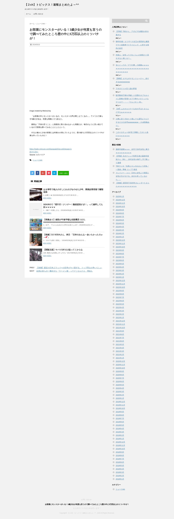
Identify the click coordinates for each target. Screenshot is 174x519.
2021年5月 (120, 344)
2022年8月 (120, 294)
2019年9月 (120, 412)
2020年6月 (120, 381)
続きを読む (34, 152)
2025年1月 (120, 196)
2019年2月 (120, 435)
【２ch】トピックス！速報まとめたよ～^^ (52, 4)
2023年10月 (120, 247)
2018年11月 (120, 445)
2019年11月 (120, 405)
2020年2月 (120, 395)
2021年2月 (120, 355)
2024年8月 (120, 213)
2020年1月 (120, 398)
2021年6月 (120, 341)
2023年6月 (120, 260)
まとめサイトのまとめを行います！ (87, 508)
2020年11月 (120, 365)
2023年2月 (120, 274)
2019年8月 (120, 415)
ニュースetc (37, 160)
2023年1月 (120, 277)
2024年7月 (120, 217)
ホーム (28, 14)
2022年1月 (120, 318)
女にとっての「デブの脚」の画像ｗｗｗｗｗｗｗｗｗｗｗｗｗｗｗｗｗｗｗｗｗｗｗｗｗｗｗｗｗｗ (132, 68)
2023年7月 (120, 257)
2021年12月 (120, 321)
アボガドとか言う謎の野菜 (126, 89)
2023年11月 (120, 244)
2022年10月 (120, 287)
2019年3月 (120, 432)
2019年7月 (120, 418)
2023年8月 (120, 254)
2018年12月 (120, 442)
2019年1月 (120, 439)
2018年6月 (120, 462)
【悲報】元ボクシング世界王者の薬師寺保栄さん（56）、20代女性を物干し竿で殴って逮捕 (132, 159)
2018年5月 (120, 466)
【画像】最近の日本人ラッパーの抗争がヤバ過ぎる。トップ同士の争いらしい (69, 268)
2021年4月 (120, 348)
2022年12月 (120, 281)
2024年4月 (120, 227)
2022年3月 (120, 311)
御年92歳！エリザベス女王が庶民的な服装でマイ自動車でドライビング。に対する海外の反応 (132, 44)
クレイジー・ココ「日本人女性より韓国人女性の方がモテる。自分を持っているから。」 (132, 176)
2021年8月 (120, 334)
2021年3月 (120, 351)
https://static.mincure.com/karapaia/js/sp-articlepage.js (51, 149)
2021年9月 (120, 331)
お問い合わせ (38, 14)
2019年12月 (120, 402)
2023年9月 (120, 250)
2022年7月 (120, 297)
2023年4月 (120, 267)
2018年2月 (120, 476)
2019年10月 (120, 408)
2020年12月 (120, 361)
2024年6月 (120, 220)
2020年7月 (120, 378)
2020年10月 (120, 368)
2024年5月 (120, 223)
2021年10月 (120, 328)
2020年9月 (120, 371)
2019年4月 (120, 429)
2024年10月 (120, 207)
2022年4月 (120, 307)
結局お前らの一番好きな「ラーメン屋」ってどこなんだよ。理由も (64, 271)
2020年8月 (120, 375)
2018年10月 (120, 449)
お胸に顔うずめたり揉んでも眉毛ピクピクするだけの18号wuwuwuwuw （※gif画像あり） (132, 122)
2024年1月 (120, 237)
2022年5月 (120, 304)
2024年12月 (120, 200)
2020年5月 (120, 385)
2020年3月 (120, 392)
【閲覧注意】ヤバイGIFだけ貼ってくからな (63, 250)
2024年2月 (120, 233)
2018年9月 (120, 452)
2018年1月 (120, 479)
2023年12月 (120, 240)
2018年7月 (120, 459)
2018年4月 (120, 469)
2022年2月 (120, 314)
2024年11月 (120, 203)
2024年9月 (120, 210)
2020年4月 (120, 388)
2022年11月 (120, 284)
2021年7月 (120, 338)
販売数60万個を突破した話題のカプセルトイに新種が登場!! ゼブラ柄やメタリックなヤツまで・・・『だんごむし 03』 (132, 98)
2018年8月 (120, 455)
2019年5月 (120, 425)
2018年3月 (120, 472)
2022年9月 (120, 291)
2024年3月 (120, 230)
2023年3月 (120, 270)
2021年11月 (120, 324)
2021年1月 (120, 358)
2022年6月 (120, 301)
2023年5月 (120, 264)
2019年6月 (120, 422)
